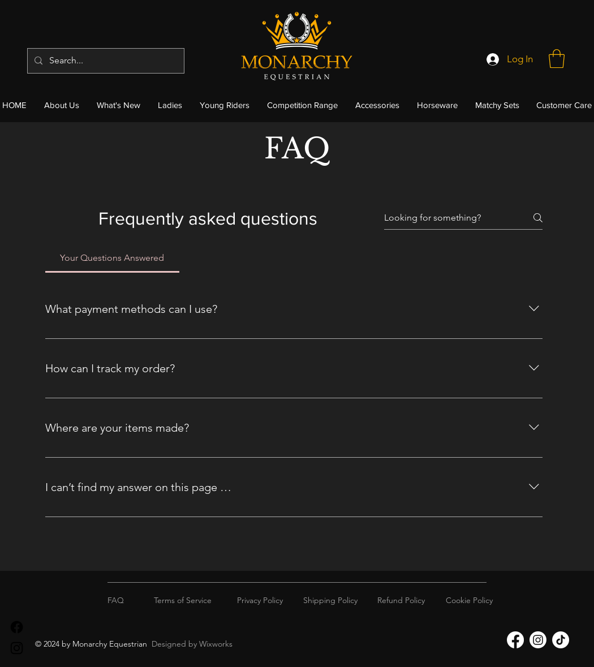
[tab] (112, 258)
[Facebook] (16, 627)
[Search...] (104, 61)
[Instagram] (16, 648)
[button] (557, 58)
